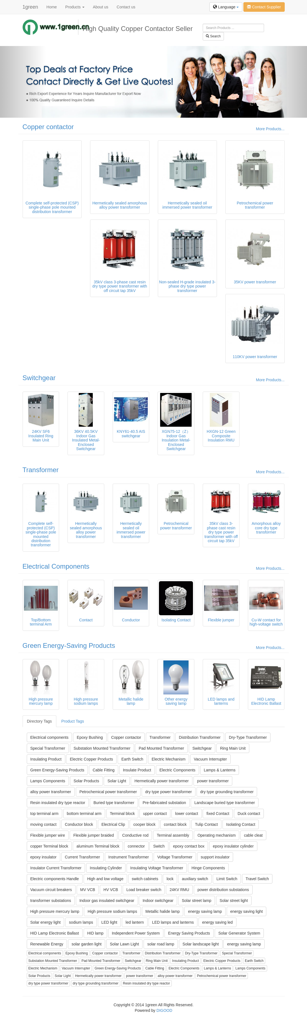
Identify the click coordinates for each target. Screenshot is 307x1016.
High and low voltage (105, 879)
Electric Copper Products (91, 759)
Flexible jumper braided (93, 835)
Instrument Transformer (128, 857)
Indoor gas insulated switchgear (106, 900)
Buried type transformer (113, 802)
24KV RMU (179, 889)
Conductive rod (135, 835)
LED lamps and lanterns (173, 922)
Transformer (41, 470)
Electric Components (177, 770)
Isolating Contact (240, 824)
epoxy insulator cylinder (233, 846)
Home (52, 7)
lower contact (186, 813)
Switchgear (39, 378)
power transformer (213, 781)
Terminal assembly (173, 835)
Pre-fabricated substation (164, 802)
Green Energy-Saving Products (69, 645)
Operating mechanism (216, 835)
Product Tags (72, 721)
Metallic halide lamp (163, 911)
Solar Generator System (239, 933)
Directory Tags (39, 721)
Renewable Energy (46, 944)
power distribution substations (223, 889)
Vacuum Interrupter (210, 759)
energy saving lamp (205, 911)
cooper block (144, 824)
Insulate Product (137, 770)
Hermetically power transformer (161, 781)
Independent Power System (136, 933)
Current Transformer (82, 857)
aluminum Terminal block (97, 846)
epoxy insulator (43, 857)
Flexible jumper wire (47, 835)
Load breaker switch (143, 889)
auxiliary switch (195, 879)
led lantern (134, 922)
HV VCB (110, 889)
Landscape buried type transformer (224, 802)
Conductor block (79, 824)
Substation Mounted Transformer (102, 748)
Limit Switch (226, 879)
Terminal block (122, 813)
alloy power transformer (50, 792)
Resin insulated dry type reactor (57, 802)
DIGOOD (164, 1010)
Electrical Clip (113, 824)
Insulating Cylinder (106, 868)
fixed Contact (217, 813)
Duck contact (249, 813)
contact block (175, 824)
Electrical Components (56, 566)
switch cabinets (145, 879)
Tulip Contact (206, 824)
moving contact (43, 824)
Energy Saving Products (189, 933)
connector (136, 846)
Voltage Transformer (174, 857)
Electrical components (49, 737)
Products (74, 7)
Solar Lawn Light (124, 944)
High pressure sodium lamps (112, 911)
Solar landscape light (201, 944)
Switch (159, 846)
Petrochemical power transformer (108, 792)
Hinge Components (208, 868)
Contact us (126, 7)
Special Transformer (47, 748)
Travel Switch (257, 879)
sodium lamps (81, 922)
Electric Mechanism (168, 759)
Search (213, 36)
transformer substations (50, 900)
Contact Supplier (264, 7)
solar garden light (86, 944)
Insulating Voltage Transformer (156, 868)
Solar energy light (45, 922)
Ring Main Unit (233, 748)
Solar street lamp (196, 900)
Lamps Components (47, 781)
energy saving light (246, 911)
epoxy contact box (189, 846)
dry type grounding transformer (226, 792)
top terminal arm (44, 813)
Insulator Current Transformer (56, 868)
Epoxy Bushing (90, 737)
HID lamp (95, 933)
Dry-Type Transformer (248, 737)
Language (226, 7)
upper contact (155, 813)
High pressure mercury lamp (54, 911)
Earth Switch (132, 759)
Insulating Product (46, 759)
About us (100, 7)
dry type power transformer (168, 792)
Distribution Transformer (200, 737)
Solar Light (116, 781)
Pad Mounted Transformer (161, 748)
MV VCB (87, 889)
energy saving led (217, 922)
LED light (109, 922)
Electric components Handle (54, 879)
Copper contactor (48, 127)
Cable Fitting (104, 770)
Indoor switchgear (157, 900)
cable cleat (253, 835)
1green (30, 7)
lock (169, 879)
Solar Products (86, 781)
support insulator (215, 857)
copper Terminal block (49, 846)
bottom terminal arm (84, 813)
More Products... (270, 129)
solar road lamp (160, 944)
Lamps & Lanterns (220, 770)
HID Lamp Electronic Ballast (54, 933)
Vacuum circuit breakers (51, 889)
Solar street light (234, 900)
